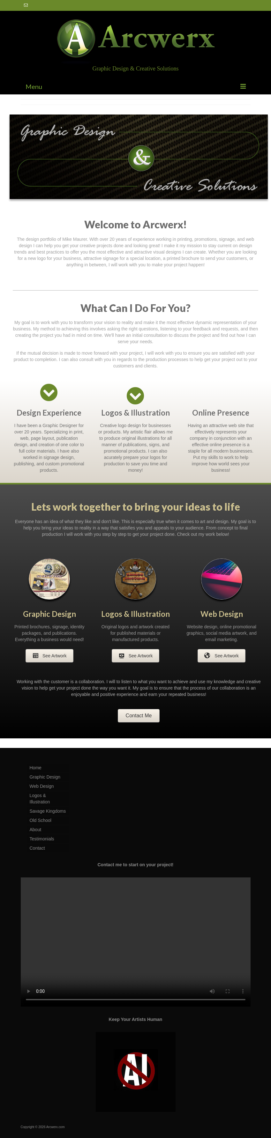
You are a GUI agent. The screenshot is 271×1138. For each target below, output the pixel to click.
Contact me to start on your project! (135, 864)
